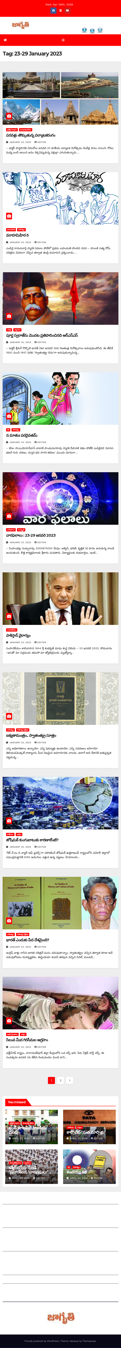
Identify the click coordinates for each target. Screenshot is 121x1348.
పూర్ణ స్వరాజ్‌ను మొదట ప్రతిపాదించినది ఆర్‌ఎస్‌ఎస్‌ (42, 335)
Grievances (10, 1280)
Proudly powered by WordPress (41, 1341)
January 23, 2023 (21, 142)
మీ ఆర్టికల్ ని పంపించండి (16, 1224)
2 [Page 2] (60, 1080)
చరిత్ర (9, 330)
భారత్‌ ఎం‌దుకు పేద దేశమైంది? (27, 940)
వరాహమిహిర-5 (17, 235)
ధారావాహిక (11, 230)
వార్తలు (19, 835)
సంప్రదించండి (10, 1209)
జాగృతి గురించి (11, 1201)
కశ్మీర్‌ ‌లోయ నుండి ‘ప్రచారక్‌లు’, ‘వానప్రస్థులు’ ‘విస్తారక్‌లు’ (28, 1172)
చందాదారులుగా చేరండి (16, 1256)
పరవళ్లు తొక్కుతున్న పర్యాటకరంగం (30, 135)
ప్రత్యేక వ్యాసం (12, 130)
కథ (8, 430)
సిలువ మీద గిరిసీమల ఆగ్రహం (27, 1040)
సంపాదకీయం (11, 630)
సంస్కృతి (21, 530)
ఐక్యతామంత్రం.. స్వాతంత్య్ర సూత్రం (31, 735)
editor (40, 142)
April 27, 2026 (21, 1138)
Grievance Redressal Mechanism (25, 1271)
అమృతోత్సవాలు (15, 1163)
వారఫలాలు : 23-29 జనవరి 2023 (30, 535)
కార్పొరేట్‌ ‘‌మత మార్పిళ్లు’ (86, 1132)
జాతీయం (10, 835)
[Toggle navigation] (63, 40)
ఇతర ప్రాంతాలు (12, 1035)
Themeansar (89, 1341)
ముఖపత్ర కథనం (25, 130)
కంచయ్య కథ (77, 1172)
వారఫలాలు (11, 530)
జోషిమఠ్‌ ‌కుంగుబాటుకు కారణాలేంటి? (32, 840)
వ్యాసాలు (17, 330)
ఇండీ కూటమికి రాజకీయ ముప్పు (28, 1130)
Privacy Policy (12, 1288)
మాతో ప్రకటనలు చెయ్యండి (17, 1233)
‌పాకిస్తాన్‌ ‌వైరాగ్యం (18, 635)
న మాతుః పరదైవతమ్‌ (21, 435)
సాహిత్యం (21, 230)
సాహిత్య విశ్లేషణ (22, 730)
